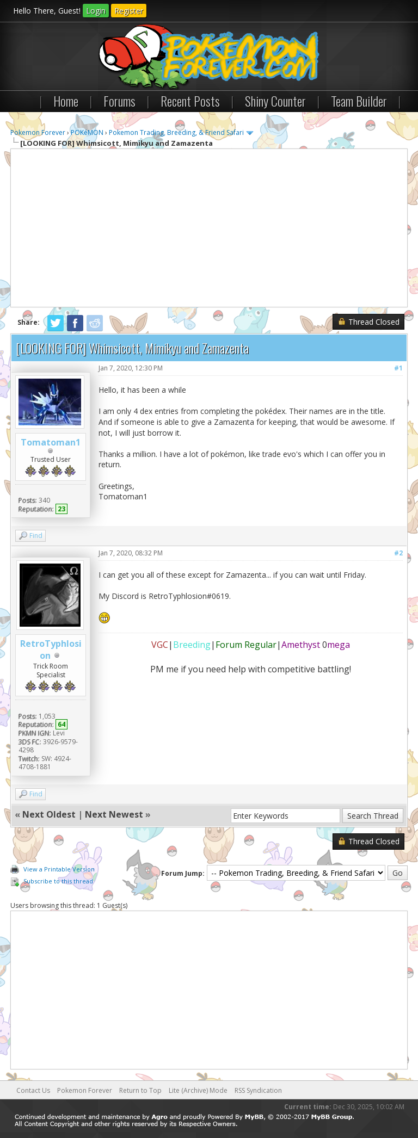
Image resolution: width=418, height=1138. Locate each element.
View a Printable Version (59, 869)
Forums (119, 100)
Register (128, 10)
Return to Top (140, 1090)
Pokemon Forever (37, 132)
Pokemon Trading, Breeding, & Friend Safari (176, 132)
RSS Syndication (258, 1090)
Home (65, 100)
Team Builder (359, 100)
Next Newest (114, 814)
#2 (398, 553)
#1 (398, 368)
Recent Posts (190, 100)
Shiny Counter (275, 100)
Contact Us (33, 1090)
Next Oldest (49, 814)
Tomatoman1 (51, 442)
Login (96, 10)
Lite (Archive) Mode (198, 1090)
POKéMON (87, 132)
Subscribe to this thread (58, 881)
